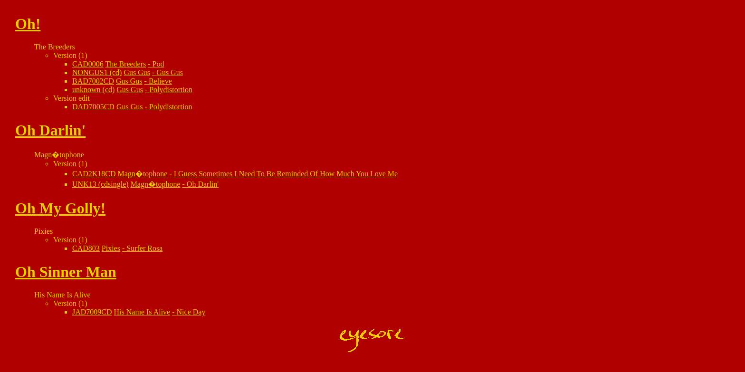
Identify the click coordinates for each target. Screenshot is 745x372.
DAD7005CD (93, 107)
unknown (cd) (93, 90)
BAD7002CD (93, 81)
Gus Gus (137, 72)
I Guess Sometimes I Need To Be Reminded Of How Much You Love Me (286, 174)
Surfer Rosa (144, 248)
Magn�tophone (143, 174)
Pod (158, 64)
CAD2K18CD (94, 174)
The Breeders (125, 64)
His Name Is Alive (142, 312)
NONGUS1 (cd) (97, 72)
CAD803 (86, 248)
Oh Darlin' (203, 184)
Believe (160, 81)
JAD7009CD (92, 312)
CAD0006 (88, 64)
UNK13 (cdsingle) (100, 184)
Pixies (111, 248)
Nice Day (191, 312)
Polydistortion (170, 90)
